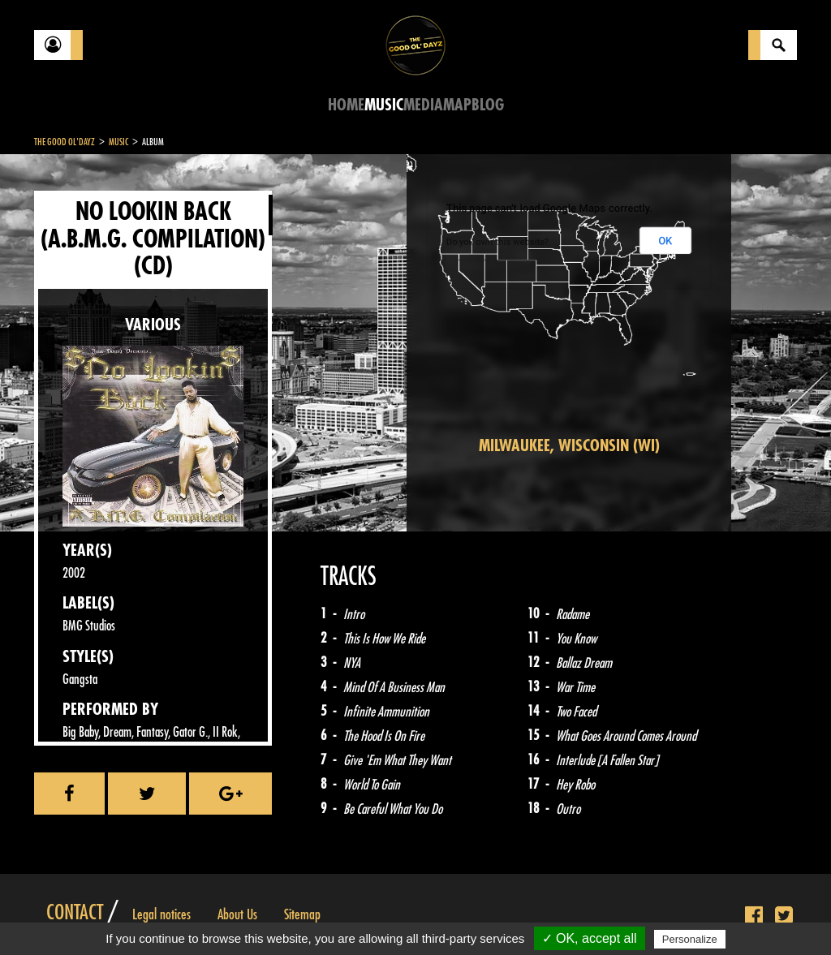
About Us (237, 914)
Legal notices (161, 914)
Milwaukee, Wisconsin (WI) (569, 445)
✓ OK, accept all (589, 938)
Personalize (689, 939)
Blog (487, 105)
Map (457, 105)
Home (346, 105)
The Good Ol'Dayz (64, 142)
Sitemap (302, 914)
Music (383, 105)
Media (423, 105)
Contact (74, 912)
